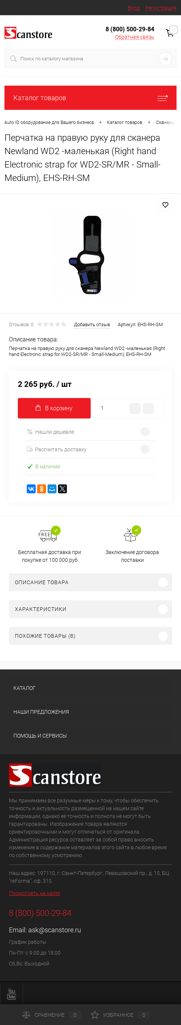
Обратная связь (134, 37)
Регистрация (161, 8)
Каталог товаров (90, 98)
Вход (134, 8)
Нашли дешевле (50, 432)
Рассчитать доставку (57, 449)
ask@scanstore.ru (54, 930)
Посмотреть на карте (34, 893)
